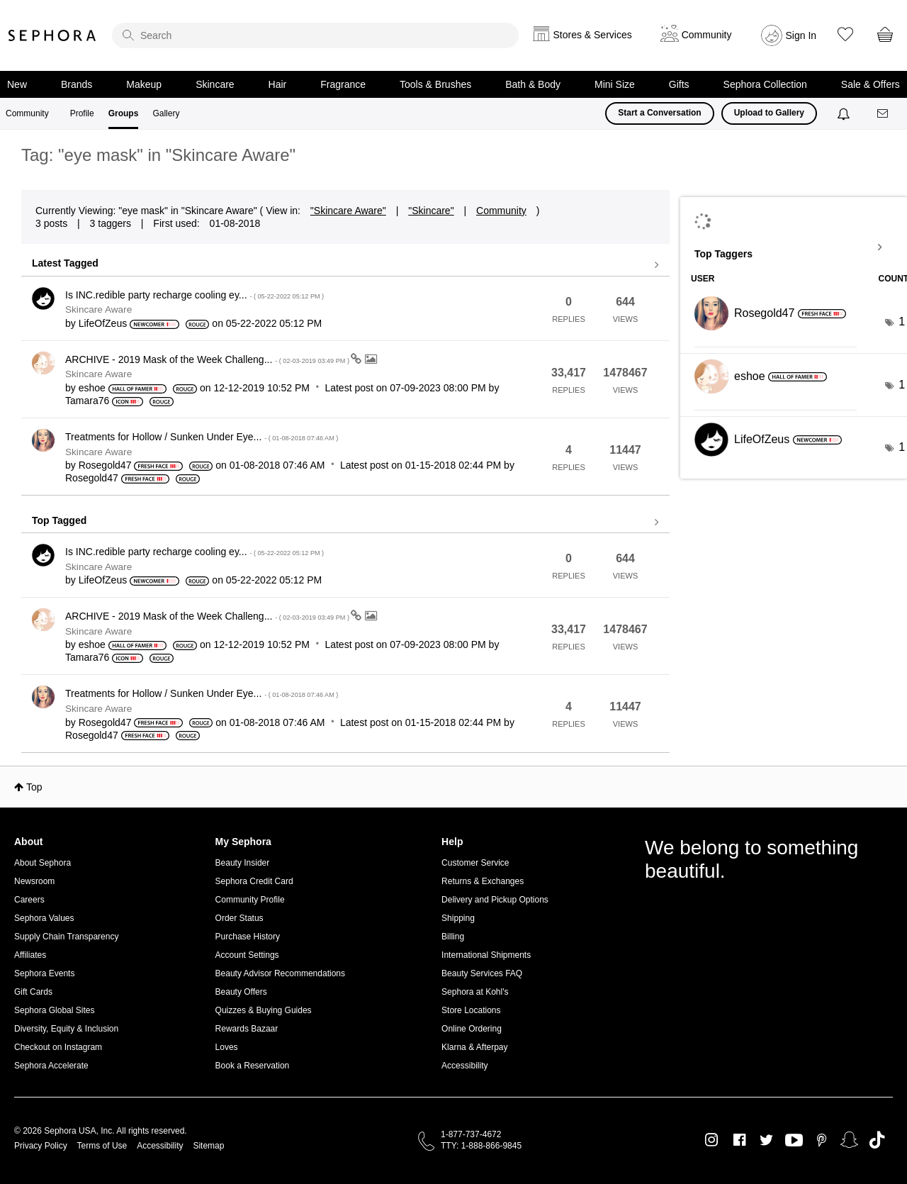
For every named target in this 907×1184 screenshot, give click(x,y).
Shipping (458, 918)
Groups (123, 113)
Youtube (794, 1141)
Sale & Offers (870, 84)
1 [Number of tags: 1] (901, 321)
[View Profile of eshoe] (92, 387)
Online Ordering (471, 1029)
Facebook (739, 1140)
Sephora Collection (765, 84)
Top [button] (34, 787)
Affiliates (30, 955)
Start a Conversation (659, 113)
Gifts (679, 84)
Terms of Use (102, 1146)
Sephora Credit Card (254, 881)
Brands (76, 84)
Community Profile (250, 900)
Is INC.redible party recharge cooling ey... (194, 295)
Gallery (165, 113)
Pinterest (821, 1140)
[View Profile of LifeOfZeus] (103, 323)
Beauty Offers (241, 992)
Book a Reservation (252, 1066)
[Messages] (883, 113)
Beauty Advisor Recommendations (280, 973)
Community (27, 113)
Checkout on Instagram (58, 1047)
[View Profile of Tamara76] (87, 400)
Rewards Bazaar (246, 1029)
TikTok (877, 1140)
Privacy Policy (40, 1146)
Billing (452, 937)
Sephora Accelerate (51, 1066)
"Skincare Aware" (348, 210)
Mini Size (615, 84)
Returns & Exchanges (482, 881)
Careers (29, 900)
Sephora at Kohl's (474, 992)
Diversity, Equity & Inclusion (66, 1029)
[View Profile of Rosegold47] (105, 465)
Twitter (766, 1140)
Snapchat (849, 1140)
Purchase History (247, 937)
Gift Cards (33, 992)
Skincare (215, 84)
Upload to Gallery (769, 113)
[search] (315, 35)
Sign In (801, 35)
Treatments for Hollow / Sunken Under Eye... (201, 436)
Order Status (239, 918)
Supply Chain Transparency (66, 937)
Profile (82, 113)
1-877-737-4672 (471, 1134)
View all (345, 265)
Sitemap (208, 1146)
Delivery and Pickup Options (494, 900)
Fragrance (343, 84)
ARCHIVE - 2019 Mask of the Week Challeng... (208, 359)
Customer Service (475, 863)
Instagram (712, 1140)
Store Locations (470, 1010)
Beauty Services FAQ (481, 973)
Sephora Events (44, 973)
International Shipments (486, 955)
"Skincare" (431, 210)
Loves (226, 1047)
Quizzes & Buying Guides (263, 1010)
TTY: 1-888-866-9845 (481, 1146)
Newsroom (34, 881)
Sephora (52, 35)
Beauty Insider (242, 863)
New (17, 84)
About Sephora (42, 863)
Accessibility (464, 1066)
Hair (278, 84)
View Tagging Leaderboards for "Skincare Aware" (793, 247)
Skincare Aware (98, 309)
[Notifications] (845, 113)
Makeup (144, 84)
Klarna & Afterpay (474, 1047)
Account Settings (247, 955)
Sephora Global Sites (54, 1010)
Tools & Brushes (435, 84)
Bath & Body (532, 84)
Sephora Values (44, 918)
